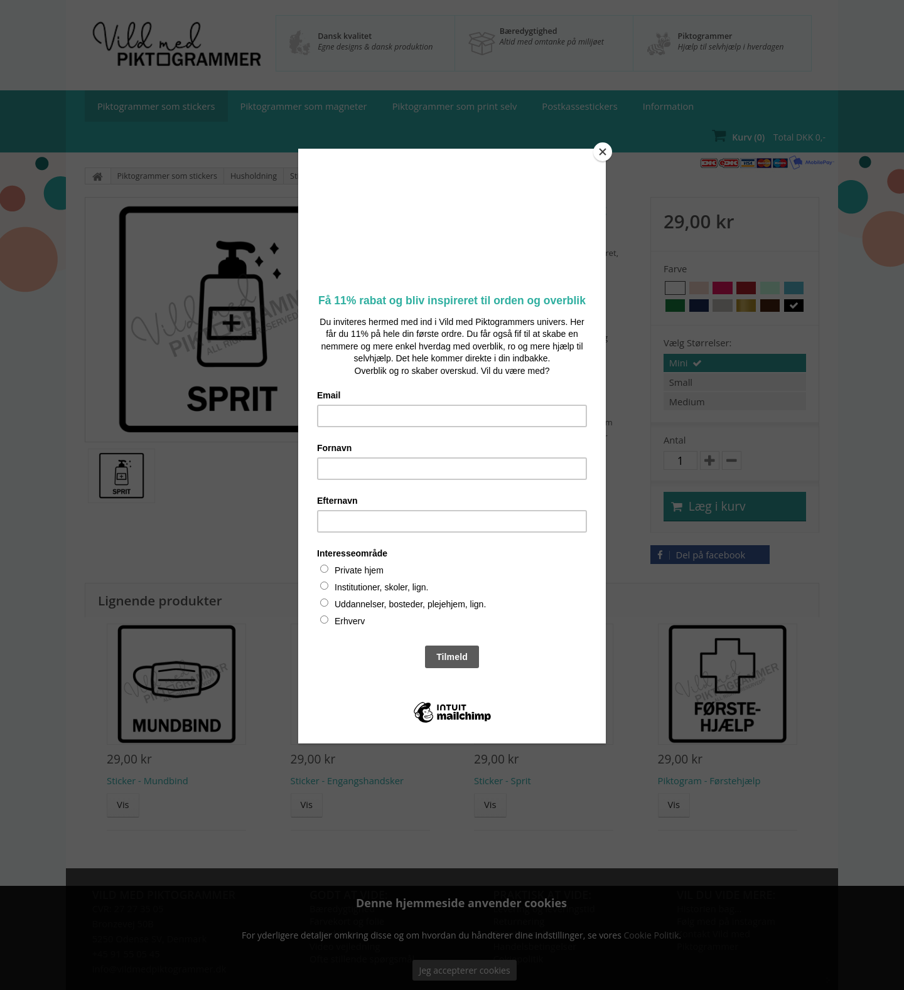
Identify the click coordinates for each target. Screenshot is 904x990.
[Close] (602, 151)
